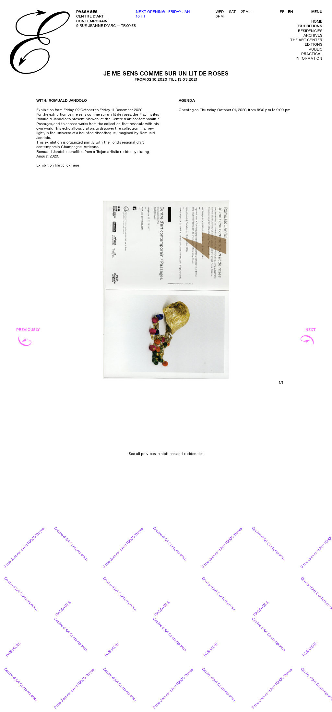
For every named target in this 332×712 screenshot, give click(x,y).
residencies (310, 31)
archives (312, 35)
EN (290, 12)
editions (313, 44)
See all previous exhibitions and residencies (166, 454)
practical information (309, 56)
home (316, 21)
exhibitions (310, 26)
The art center (306, 40)
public (315, 49)
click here (71, 165)
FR (282, 12)
